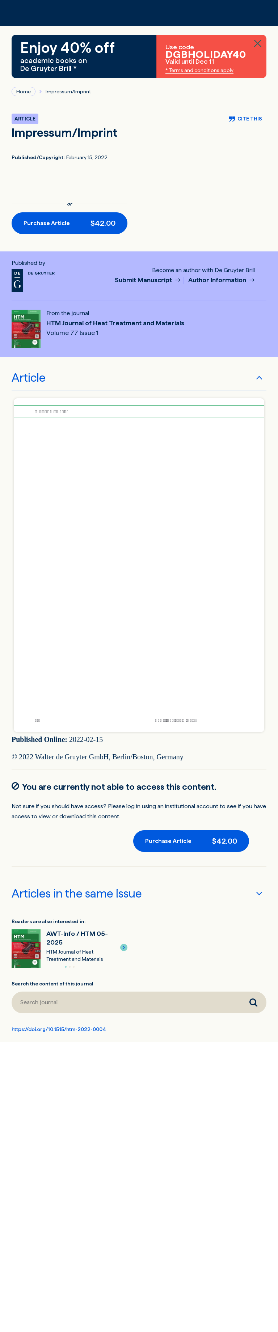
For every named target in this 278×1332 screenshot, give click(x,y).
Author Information (218, 280)
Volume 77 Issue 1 (72, 332)
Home (23, 91)
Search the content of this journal (52, 984)
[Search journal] (126, 1002)
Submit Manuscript (144, 280)
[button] (123, 947)
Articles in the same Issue (77, 893)
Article (29, 378)
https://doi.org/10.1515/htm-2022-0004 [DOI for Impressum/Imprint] (59, 1029)
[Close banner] (257, 43)
